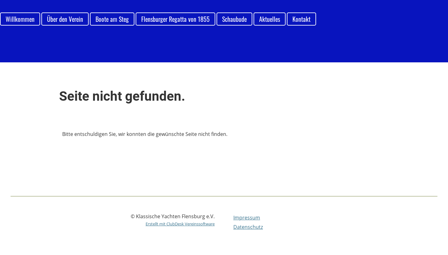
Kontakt (301, 19)
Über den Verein (65, 19)
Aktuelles (269, 19)
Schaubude (234, 19)
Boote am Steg (112, 19)
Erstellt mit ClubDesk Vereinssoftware (180, 224)
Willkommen (20, 19)
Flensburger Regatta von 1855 (175, 19)
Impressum (246, 217)
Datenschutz (248, 227)
